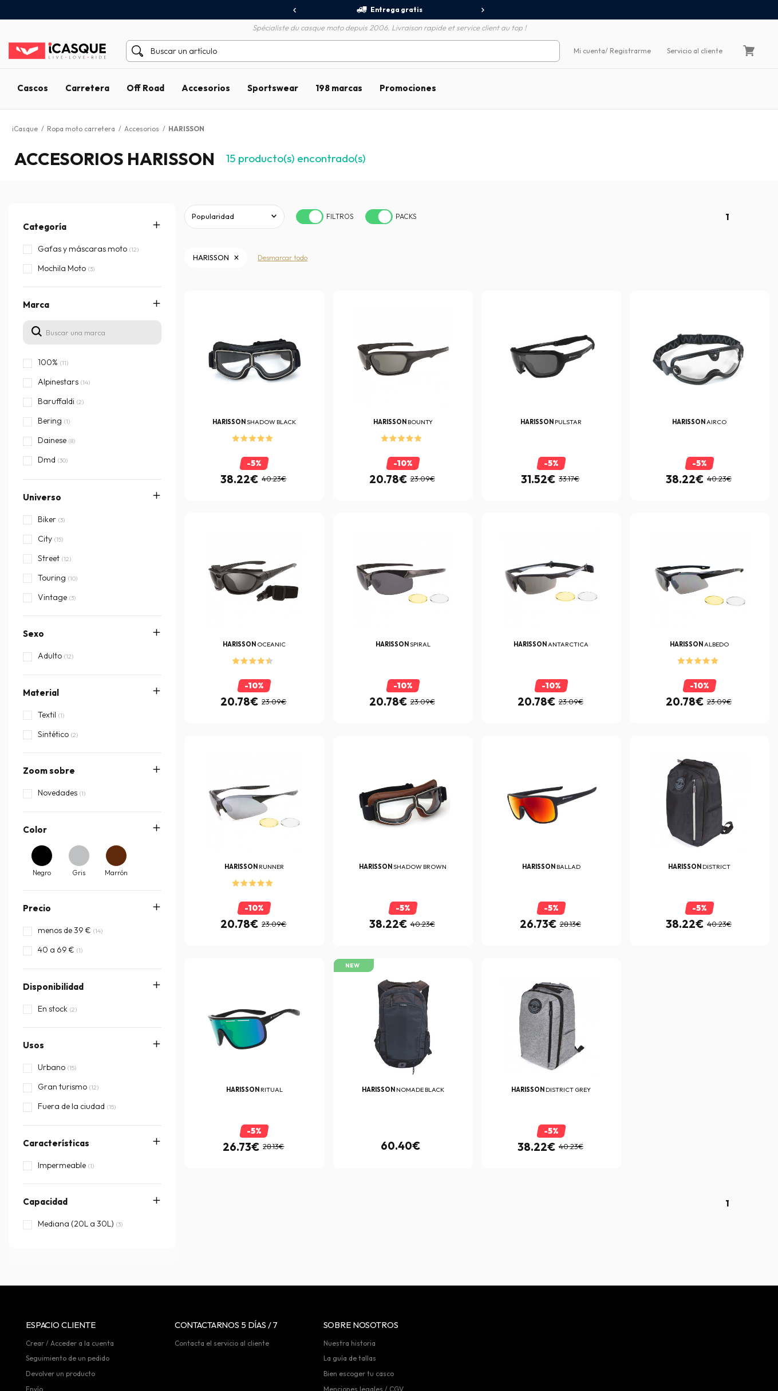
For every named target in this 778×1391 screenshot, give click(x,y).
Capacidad (45, 1117)
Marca (36, 304)
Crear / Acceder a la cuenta (70, 1320)
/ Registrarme (628, 50)
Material (41, 692)
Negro (42, 872)
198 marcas (338, 88)
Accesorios (205, 88)
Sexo (33, 633)
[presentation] (295, 10)
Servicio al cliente (694, 50)
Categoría (44, 226)
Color (35, 829)
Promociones (408, 88)
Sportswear (272, 88)
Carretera (87, 88)
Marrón (116, 872)
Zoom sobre (49, 770)
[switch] (309, 216)
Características (56, 1081)
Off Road (145, 88)
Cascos (32, 88)
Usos (33, 1045)
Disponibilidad (53, 986)
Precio (37, 908)
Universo (42, 497)
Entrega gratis (389, 9)
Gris (78, 872)
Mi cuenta (589, 50)
